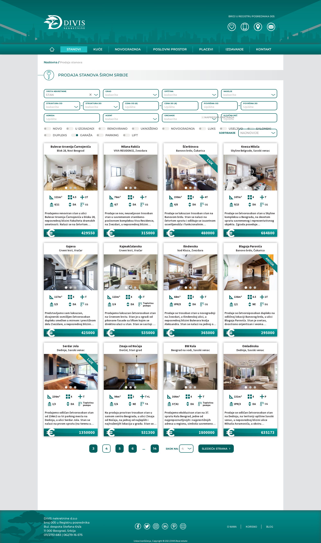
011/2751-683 (52, 535)
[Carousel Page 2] (70, 216)
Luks (207, 128)
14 (154, 477)
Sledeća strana (216, 477)
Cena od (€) (131, 103)
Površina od (211, 103)
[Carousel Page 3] (75, 216)
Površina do (250, 103)
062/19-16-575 (73, 535)
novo (53, 128)
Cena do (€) (170, 103)
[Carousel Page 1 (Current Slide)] (66, 216)
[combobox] (125, 95)
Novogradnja (178, 128)
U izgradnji (80, 128)
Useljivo (231, 128)
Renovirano (113, 128)
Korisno (251, 526)
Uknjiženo (145, 128)
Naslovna (51, 62)
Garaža (81, 135)
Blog (269, 526)
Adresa (50, 115)
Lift (130, 135)
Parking (107, 135)
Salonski (259, 128)
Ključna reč (230, 115)
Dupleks (55, 135)
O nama (232, 526)
